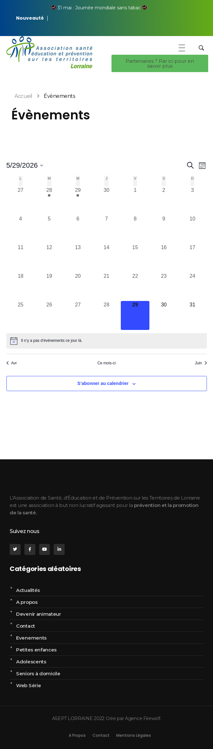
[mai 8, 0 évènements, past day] (135, 229)
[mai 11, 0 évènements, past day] (20, 258)
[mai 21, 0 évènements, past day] (106, 286)
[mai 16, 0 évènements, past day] (163, 258)
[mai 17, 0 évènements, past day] (192, 258)
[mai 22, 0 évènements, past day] (135, 286)
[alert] (106, 341)
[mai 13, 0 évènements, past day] (78, 258)
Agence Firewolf (142, 718)
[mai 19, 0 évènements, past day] (49, 286)
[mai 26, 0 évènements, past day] (49, 315)
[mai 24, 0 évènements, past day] (192, 286)
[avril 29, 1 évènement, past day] (78, 200)
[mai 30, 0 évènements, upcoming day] (163, 315)
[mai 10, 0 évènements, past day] (192, 229)
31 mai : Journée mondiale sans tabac (99, 8)
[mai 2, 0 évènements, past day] (163, 200)
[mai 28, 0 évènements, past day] (106, 315)
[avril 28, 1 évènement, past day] (49, 200)
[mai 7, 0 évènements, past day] (106, 229)
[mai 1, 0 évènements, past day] (135, 200)
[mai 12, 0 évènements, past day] (49, 258)
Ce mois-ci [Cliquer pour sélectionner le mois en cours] (106, 363)
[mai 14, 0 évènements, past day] (106, 258)
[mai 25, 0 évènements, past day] (20, 315)
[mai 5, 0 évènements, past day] (49, 229)
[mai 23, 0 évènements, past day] (163, 286)
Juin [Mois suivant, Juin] (201, 363)
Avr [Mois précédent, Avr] (11, 363)
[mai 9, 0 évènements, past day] (163, 229)
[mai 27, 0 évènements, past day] (78, 315)
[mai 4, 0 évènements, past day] (20, 229)
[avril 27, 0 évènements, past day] (20, 200)
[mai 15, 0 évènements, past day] (135, 258)
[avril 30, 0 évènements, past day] (106, 200)
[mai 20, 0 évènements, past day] (78, 286)
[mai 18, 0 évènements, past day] (20, 286)
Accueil (23, 96)
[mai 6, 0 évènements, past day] (78, 229)
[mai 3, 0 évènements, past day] (192, 200)
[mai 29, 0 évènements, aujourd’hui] (135, 315)
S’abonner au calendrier (103, 383)
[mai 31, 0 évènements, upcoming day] (192, 315)
